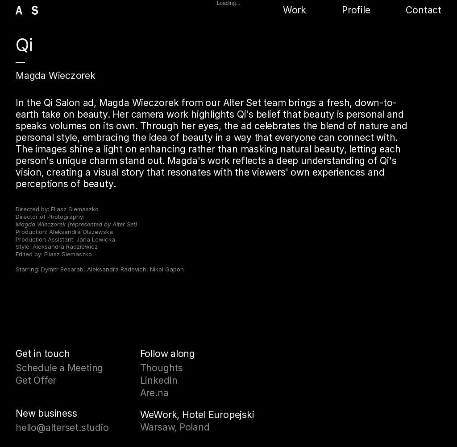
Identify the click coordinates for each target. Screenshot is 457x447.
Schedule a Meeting (59, 367)
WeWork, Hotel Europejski (197, 414)
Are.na (154, 392)
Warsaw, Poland (175, 427)
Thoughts (161, 367)
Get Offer (36, 380)
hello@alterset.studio (62, 427)
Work (294, 10)
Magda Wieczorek (56, 75)
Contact (423, 10)
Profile (356, 10)
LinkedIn (159, 380)
